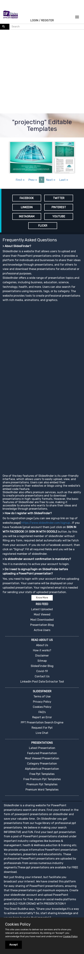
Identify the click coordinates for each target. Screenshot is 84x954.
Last (63, 180)
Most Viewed (42, 614)
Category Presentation (42, 763)
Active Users (42, 630)
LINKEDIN (27, 207)
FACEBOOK (27, 198)
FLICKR (42, 225)
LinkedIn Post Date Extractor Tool (42, 681)
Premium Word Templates (42, 789)
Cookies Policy (42, 707)
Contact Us (42, 676)
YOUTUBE (58, 216)
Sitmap (42, 660)
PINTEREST (59, 207)
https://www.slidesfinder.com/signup (45, 522)
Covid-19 (42, 671)
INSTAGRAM (26, 216)
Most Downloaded (42, 619)
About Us (42, 645)
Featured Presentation (42, 753)
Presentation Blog (42, 625)
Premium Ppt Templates (42, 784)
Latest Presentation (42, 748)
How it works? (42, 650)
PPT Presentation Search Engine (42, 722)
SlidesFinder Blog (42, 666)
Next (50, 180)
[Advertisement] (40, 72)
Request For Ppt (42, 727)
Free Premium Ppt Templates (42, 779)
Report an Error (42, 717)
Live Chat (42, 733)
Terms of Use (42, 696)
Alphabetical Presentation (42, 768)
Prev (32, 180)
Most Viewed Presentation (42, 758)
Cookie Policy (70, 936)
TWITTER (58, 198)
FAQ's (42, 712)
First (20, 180)
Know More (42, 597)
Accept (13, 944)
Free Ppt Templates (42, 774)
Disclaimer (42, 655)
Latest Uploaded (42, 609)
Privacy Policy (42, 701)
